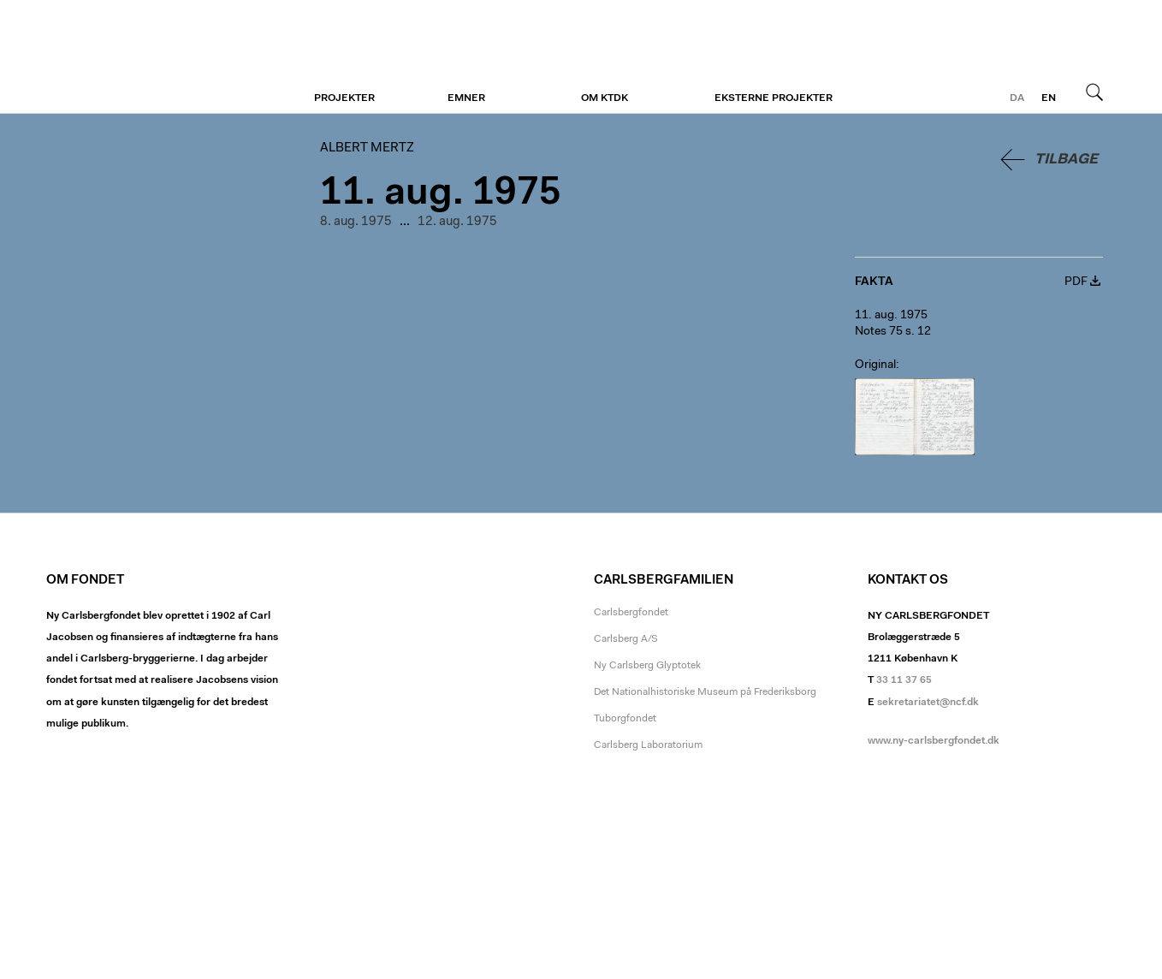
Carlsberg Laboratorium (648, 745)
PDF (1076, 282)
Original (875, 365)
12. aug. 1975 (457, 222)
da (1017, 98)
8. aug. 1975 (356, 222)
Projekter (344, 98)
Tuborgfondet (625, 719)
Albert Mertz (151, 57)
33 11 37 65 (904, 680)
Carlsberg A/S (626, 639)
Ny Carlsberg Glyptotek (647, 666)
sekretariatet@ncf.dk (928, 702)
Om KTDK (604, 98)
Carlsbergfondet (631, 613)
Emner (466, 98)
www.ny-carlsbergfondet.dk (933, 741)
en (1048, 98)
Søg (1094, 91)
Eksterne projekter (773, 98)
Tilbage (1066, 159)
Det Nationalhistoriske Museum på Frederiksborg (705, 692)
